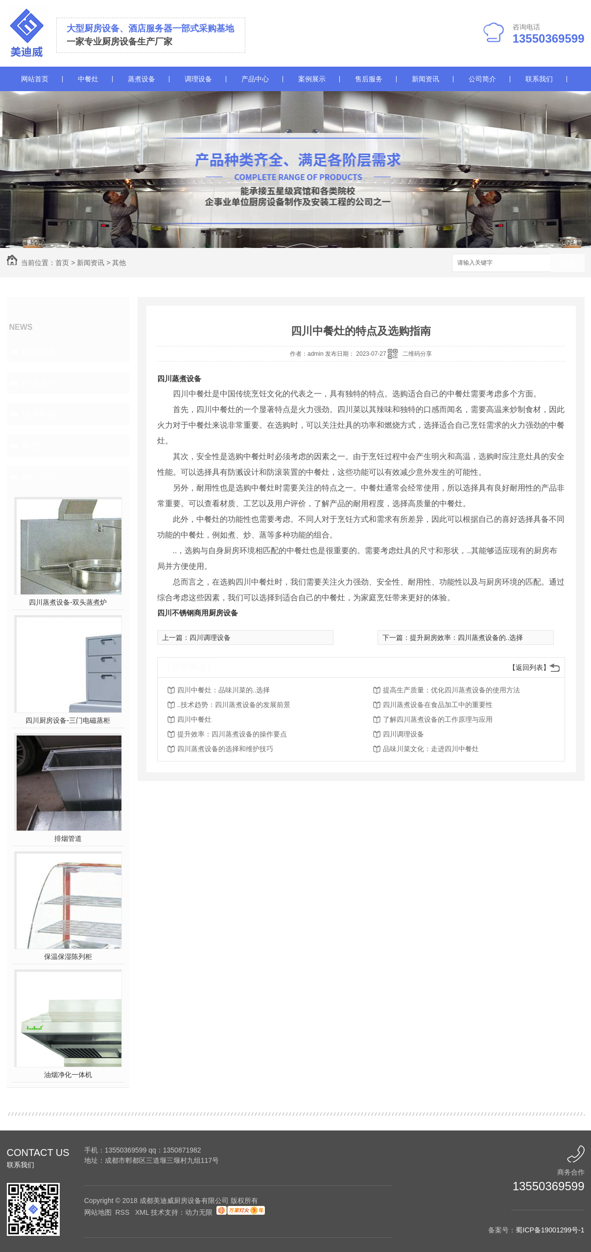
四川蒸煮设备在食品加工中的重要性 (438, 705)
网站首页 (34, 79)
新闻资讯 (425, 79)
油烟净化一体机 (68, 1075)
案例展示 (312, 79)
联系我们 (539, 79)
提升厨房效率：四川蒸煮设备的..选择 (466, 637)
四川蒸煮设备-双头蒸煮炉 (68, 602)
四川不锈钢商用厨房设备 (197, 613)
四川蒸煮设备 (179, 378)
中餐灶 (88, 79)
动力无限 (199, 1212)
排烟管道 (68, 838)
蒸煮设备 (141, 79)
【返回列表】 (529, 667)
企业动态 (39, 351)
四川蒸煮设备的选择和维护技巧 (225, 749)
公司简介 (482, 79)
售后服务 (368, 79)
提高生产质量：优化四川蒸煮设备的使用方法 (451, 690)
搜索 (567, 263)
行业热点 (39, 383)
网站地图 (98, 1212)
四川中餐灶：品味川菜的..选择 (223, 690)
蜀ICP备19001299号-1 (550, 1230)
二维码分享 (417, 353)
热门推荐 (39, 477)
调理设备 (198, 79)
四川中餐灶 (194, 719)
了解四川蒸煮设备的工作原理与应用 (438, 719)
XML (143, 1212)
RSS (123, 1212)
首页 (62, 263)
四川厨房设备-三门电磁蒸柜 (67, 720)
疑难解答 (39, 414)
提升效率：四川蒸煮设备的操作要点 (232, 734)
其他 (119, 263)
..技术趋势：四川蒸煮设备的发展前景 (234, 705)
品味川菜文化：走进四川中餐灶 (431, 749)
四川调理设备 (210, 637)
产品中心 (255, 79)
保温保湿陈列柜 (68, 956)
